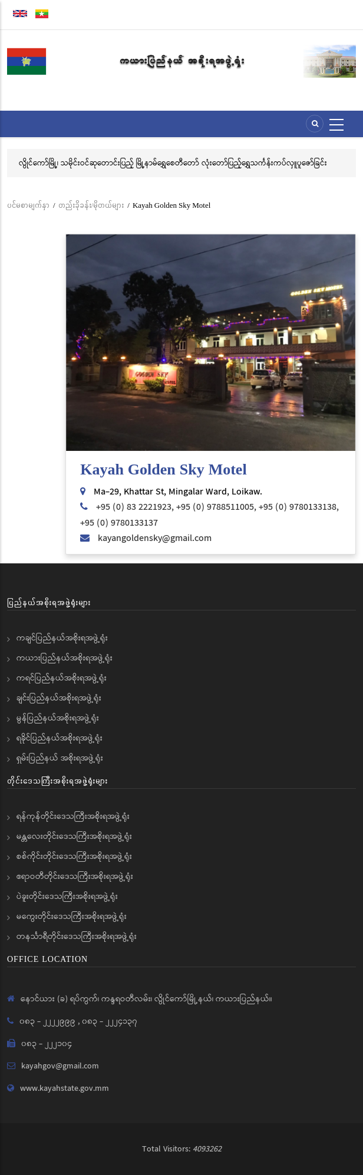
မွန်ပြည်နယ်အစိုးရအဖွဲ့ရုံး (57, 718)
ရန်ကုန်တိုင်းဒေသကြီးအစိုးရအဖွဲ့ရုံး (73, 816)
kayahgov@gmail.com (60, 1066)
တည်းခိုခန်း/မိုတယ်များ (91, 205)
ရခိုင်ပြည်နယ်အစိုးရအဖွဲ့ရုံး (59, 738)
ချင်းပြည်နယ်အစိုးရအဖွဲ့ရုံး (58, 698)
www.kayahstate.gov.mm (64, 1088)
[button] (210, 343)
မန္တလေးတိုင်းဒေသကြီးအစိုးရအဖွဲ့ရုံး (74, 836)
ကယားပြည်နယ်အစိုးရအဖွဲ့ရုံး (64, 658)
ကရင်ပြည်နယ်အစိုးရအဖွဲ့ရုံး (61, 678)
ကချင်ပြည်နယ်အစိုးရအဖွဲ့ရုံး (62, 638)
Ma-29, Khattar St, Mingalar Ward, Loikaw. (178, 491)
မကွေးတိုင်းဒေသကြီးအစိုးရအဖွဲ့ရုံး (71, 916)
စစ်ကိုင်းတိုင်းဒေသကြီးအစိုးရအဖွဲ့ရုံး (74, 856)
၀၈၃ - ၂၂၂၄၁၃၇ (109, 1021)
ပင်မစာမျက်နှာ (28, 205)
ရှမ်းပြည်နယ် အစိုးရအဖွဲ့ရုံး (59, 758)
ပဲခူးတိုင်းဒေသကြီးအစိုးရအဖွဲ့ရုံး (67, 896)
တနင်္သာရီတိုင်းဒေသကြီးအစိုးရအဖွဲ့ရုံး (76, 936)
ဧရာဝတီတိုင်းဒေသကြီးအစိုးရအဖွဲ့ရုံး (74, 876)
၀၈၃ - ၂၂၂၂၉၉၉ (48, 1021)
